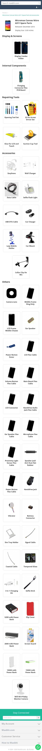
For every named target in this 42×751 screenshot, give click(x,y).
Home (4, 13)
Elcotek (31, 749)
